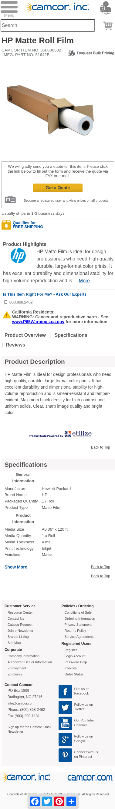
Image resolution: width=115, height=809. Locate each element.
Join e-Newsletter (20, 630)
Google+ (80, 741)
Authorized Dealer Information (30, 662)
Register (71, 650)
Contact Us (16, 618)
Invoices (71, 668)
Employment (17, 668)
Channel (80, 725)
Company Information (23, 656)
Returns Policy (75, 630)
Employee (15, 674)
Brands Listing (18, 636)
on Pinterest (83, 756)
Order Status (74, 674)
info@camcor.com (21, 703)
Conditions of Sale (78, 612)
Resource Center (20, 612)
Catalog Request (20, 624)
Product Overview (25, 335)
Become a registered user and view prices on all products (66, 200)
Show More (16, 567)
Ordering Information (80, 618)
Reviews (15, 344)
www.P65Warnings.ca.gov (38, 321)
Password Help (76, 662)
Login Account (75, 656)
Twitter (79, 709)
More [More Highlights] (84, 280)
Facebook (81, 693)
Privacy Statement (78, 624)
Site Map (14, 643)
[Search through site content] (48, 25)
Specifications (71, 335)
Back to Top (100, 447)
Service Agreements (79, 636)
